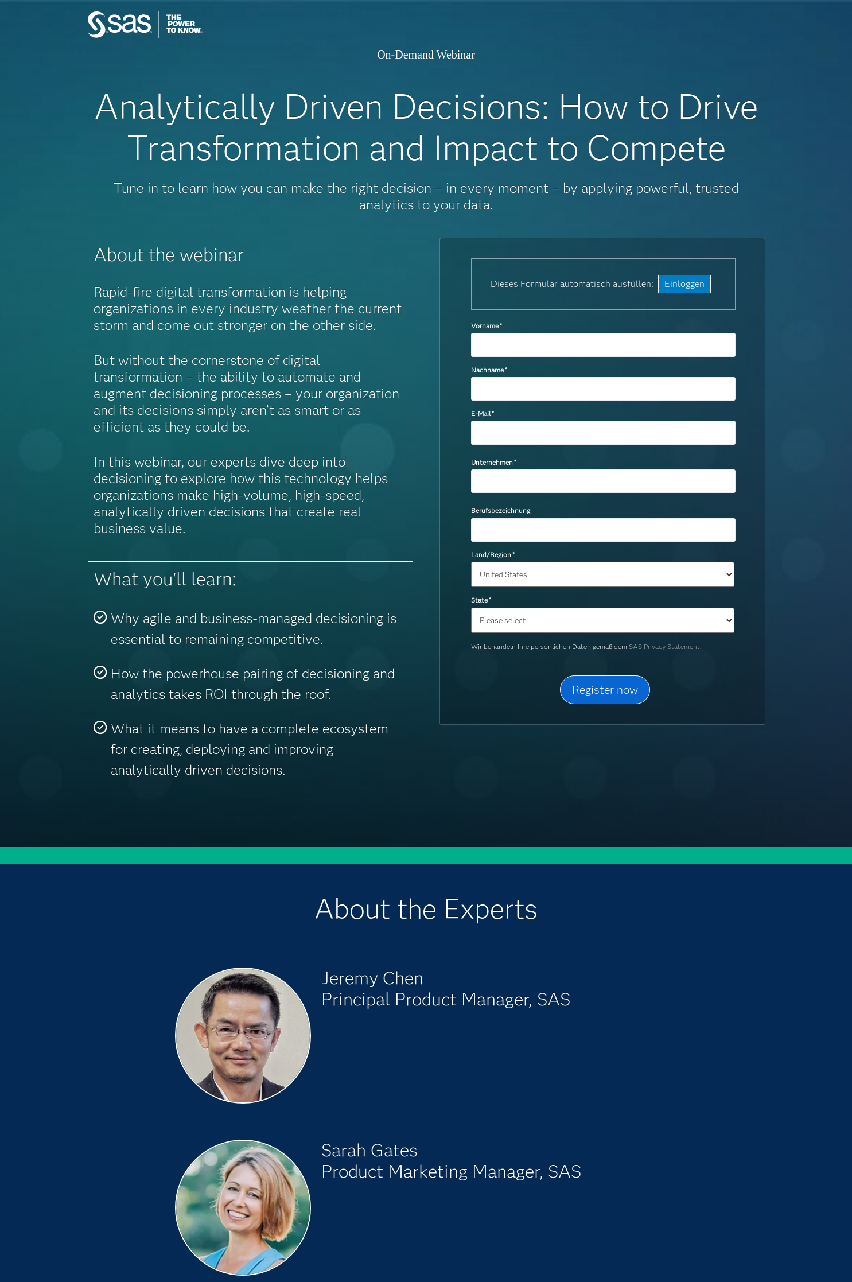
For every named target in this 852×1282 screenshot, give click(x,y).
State (481, 600)
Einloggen (684, 283)
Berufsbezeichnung (501, 510)
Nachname (489, 370)
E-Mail (482, 413)
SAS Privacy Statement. (665, 646)
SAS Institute (199, 35)
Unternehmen (493, 462)
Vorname (486, 325)
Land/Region (493, 554)
